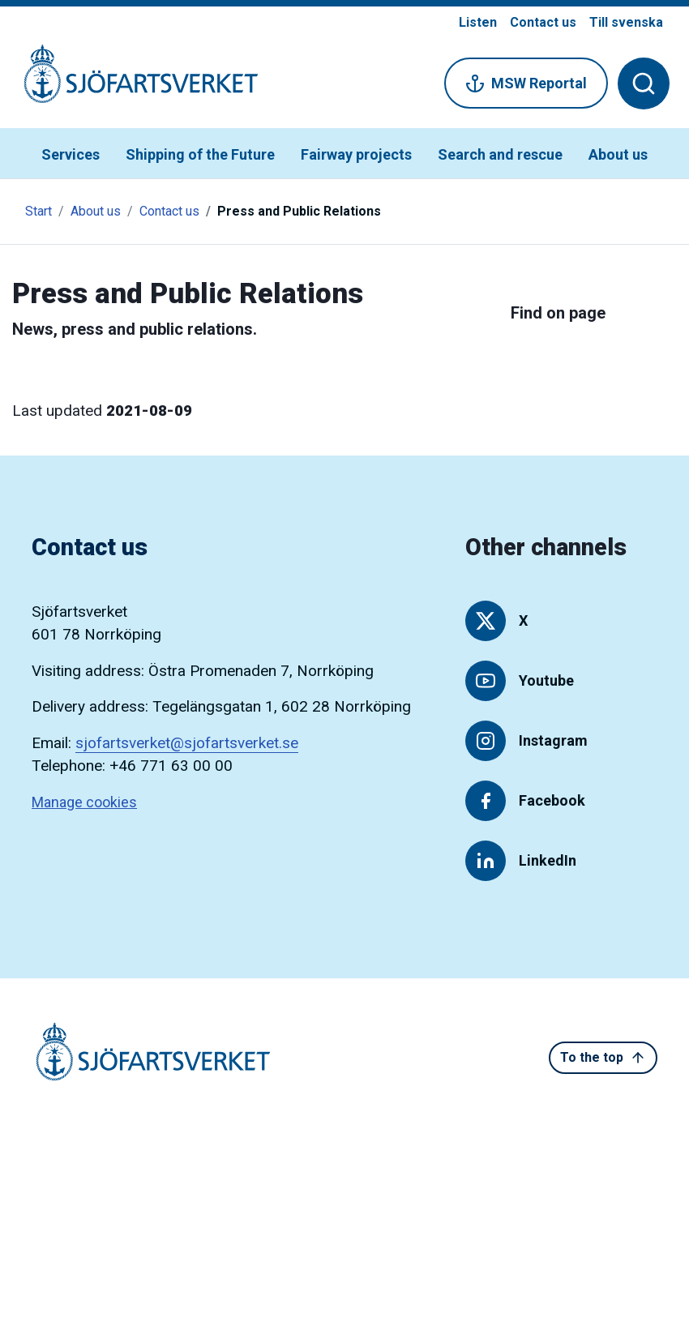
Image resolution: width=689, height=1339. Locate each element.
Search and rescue (500, 154)
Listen (478, 22)
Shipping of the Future (200, 154)
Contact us (543, 22)
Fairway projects (356, 154)
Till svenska (626, 22)
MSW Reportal (526, 83)
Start (38, 211)
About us (618, 154)
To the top (603, 1058)
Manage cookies (84, 802)
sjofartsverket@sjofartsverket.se (186, 743)
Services (70, 154)
